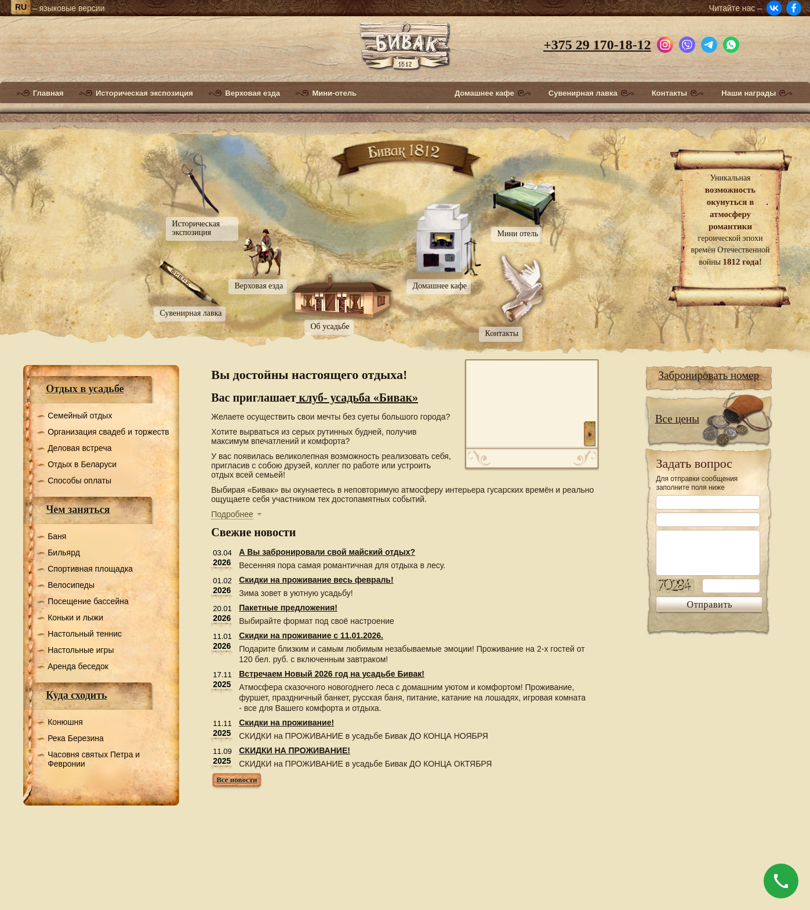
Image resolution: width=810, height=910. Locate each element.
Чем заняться (78, 509)
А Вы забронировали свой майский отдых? (327, 552)
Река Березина (76, 738)
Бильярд (64, 552)
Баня (57, 536)
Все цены (677, 419)
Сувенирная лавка (583, 93)
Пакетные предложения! (288, 607)
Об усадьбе (330, 326)
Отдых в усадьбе (85, 389)
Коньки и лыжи (75, 617)
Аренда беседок (78, 666)
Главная (48, 93)
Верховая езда (252, 93)
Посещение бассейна (88, 601)
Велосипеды (71, 585)
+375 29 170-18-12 (597, 44)
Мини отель (518, 233)
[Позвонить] (781, 881)
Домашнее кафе (484, 93)
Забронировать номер (709, 375)
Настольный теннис (85, 633)
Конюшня (65, 722)
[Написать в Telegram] (709, 42)
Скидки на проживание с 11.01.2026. (311, 635)
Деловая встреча (79, 448)
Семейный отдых (80, 415)
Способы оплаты (79, 480)
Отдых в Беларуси (82, 464)
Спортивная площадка (90, 568)
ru (21, 7)
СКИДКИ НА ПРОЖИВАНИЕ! (294, 750)
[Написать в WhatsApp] (731, 42)
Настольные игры (81, 650)
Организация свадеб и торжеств (108, 431)
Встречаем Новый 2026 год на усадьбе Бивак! (331, 673)
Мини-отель (334, 93)
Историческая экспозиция (144, 93)
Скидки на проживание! (286, 722)
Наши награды (748, 93)
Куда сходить (76, 695)
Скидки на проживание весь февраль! (316, 579)
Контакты (669, 93)
